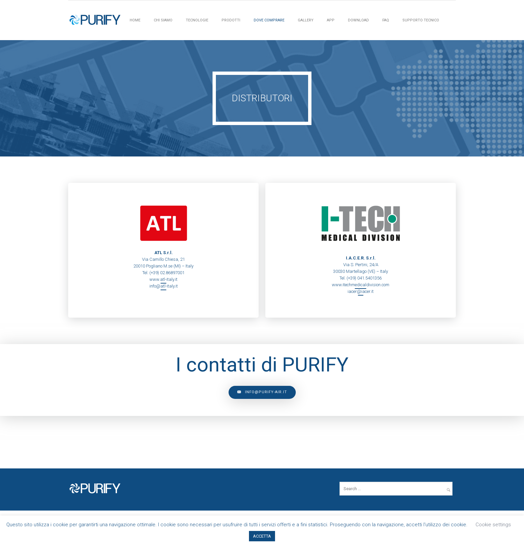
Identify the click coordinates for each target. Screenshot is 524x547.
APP (331, 20)
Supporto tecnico (420, 20)
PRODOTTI (231, 20)
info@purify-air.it (262, 392)
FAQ (385, 20)
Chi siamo (163, 20)
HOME (135, 20)
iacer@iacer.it (361, 291)
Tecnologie (197, 20)
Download (358, 20)
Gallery (305, 20)
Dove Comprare (269, 20)
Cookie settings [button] (493, 525)
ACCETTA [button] (262, 536)
